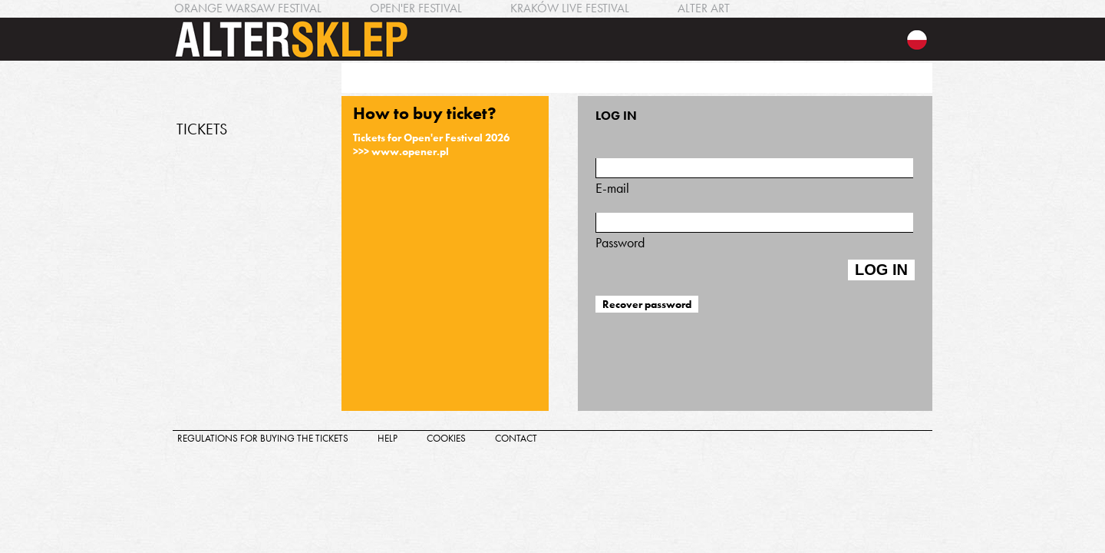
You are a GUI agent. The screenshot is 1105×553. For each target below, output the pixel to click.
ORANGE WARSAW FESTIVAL (248, 8)
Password (754, 232)
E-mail (754, 177)
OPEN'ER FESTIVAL (416, 8)
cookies (446, 438)
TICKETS (201, 129)
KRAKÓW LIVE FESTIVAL (569, 8)
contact (516, 438)
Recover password (646, 304)
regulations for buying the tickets (262, 438)
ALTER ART (704, 8)
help (387, 438)
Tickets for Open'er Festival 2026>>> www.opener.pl (431, 144)
